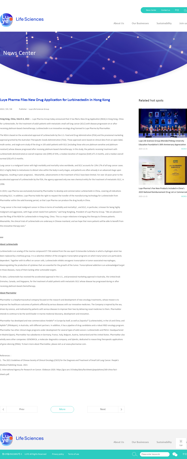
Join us (183, 23)
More (62, 409)
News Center (151, 10)
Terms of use (73, 454)
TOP (181, 443)
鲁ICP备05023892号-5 (12, 454)
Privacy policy (58, 454)
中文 (177, 10)
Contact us (165, 10)
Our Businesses (140, 23)
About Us (119, 23)
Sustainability (164, 23)
